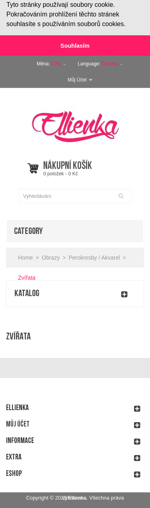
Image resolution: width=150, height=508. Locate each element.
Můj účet (18, 423)
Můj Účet (80, 79)
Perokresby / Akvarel (94, 257)
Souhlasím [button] (75, 46)
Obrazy (51, 257)
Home (25, 257)
